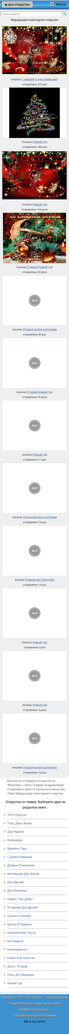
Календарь (14, 840)
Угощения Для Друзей (22, 907)
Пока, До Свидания (20, 975)
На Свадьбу (15, 941)
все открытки (17, 4)
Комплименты (17, 949)
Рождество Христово (39, 579)
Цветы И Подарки (19, 924)
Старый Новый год (40, 267)
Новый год (40, 142)
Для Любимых (17, 890)
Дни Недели (15, 831)
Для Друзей (15, 882)
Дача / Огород (17, 966)
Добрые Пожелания (21, 865)
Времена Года (16, 848)
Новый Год (14, 983)
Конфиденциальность (33, 1009)
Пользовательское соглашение (34, 1015)
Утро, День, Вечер (19, 823)
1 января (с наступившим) (40, 79)
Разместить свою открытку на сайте (34, 1003)
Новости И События (21, 958)
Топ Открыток (17, 815)
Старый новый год (39, 392)
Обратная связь (57, 997)
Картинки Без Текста (21, 932)
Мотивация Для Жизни (23, 874)
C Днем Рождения (19, 857)
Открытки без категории (40, 329)
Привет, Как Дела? (20, 899)
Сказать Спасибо (19, 916)
